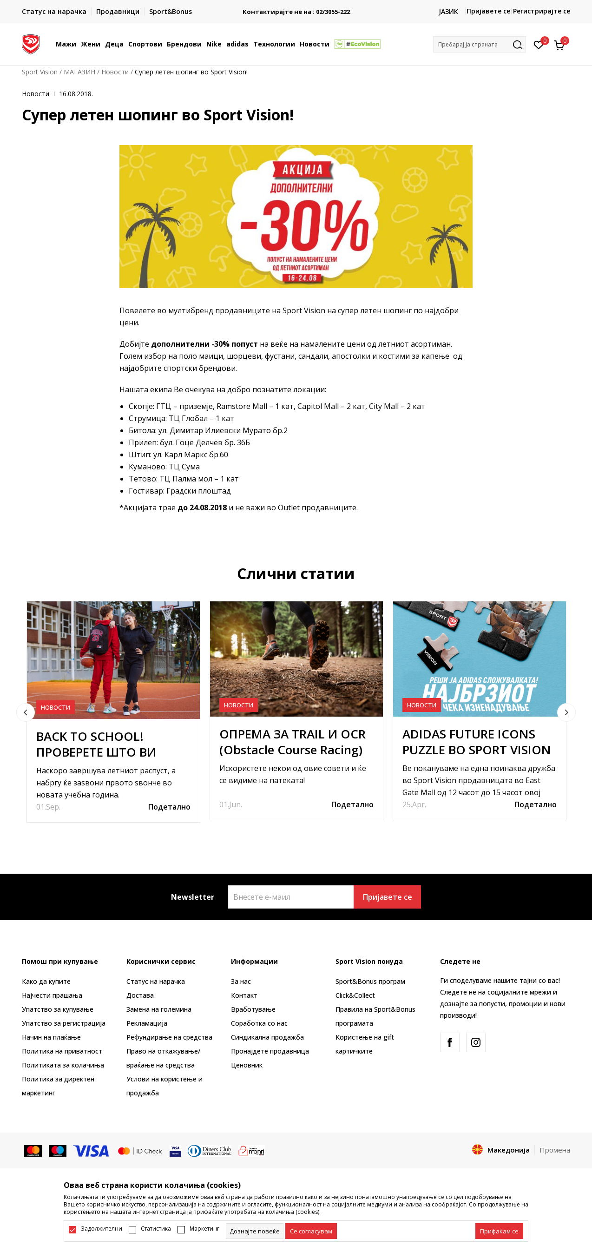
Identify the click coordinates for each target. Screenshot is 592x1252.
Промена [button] (554, 1149)
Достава (140, 995)
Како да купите (46, 981)
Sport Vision (40, 71)
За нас (241, 981)
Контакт (244, 995)
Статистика (156, 1229)
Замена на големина (158, 1009)
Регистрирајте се (541, 11)
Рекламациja (146, 1023)
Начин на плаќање (51, 1037)
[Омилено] (539, 44)
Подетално (169, 807)
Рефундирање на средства (169, 1037)
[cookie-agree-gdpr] (311, 1231)
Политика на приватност (62, 1051)
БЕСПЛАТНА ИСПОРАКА (296, 8)
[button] (479, 44)
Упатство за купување (57, 1009)
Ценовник (247, 1065)
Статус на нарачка (155, 981)
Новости (115, 71)
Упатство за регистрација (63, 1023)
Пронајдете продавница (270, 1051)
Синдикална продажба (267, 1037)
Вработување (253, 1009)
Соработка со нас (259, 1023)
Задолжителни (101, 1229)
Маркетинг (204, 1229)
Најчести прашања (52, 995)
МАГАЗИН (79, 71)
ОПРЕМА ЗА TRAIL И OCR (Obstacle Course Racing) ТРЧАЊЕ (292, 749)
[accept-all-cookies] (499, 1231)
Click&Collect (355, 995)
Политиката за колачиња (63, 1065)
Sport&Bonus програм (370, 981)
